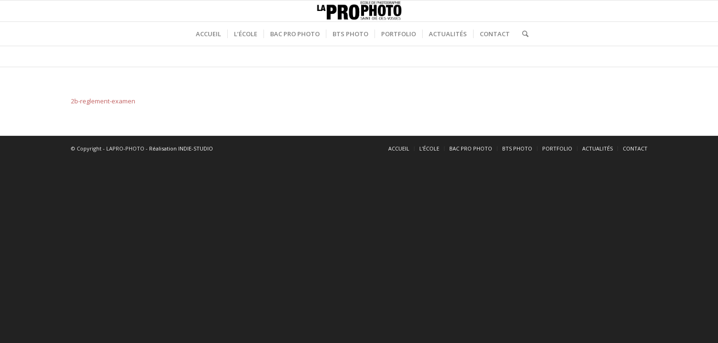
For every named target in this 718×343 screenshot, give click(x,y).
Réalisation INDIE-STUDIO (181, 148)
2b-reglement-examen (103, 101)
